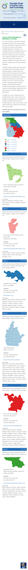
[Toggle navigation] (14, 24)
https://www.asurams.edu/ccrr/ (11, 359)
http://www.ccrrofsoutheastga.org (12, 425)
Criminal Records (7, 11)
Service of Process (16, 11)
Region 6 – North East (11, 150)
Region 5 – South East (11, 148)
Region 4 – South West (12, 146)
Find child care (8, 14)
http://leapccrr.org (8, 295)
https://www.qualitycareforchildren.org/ (14, 196)
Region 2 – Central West (12, 142)
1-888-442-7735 (21, 17)
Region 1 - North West (11, 139)
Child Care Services (9, 31)
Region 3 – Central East (12, 144)
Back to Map (23, 153)
